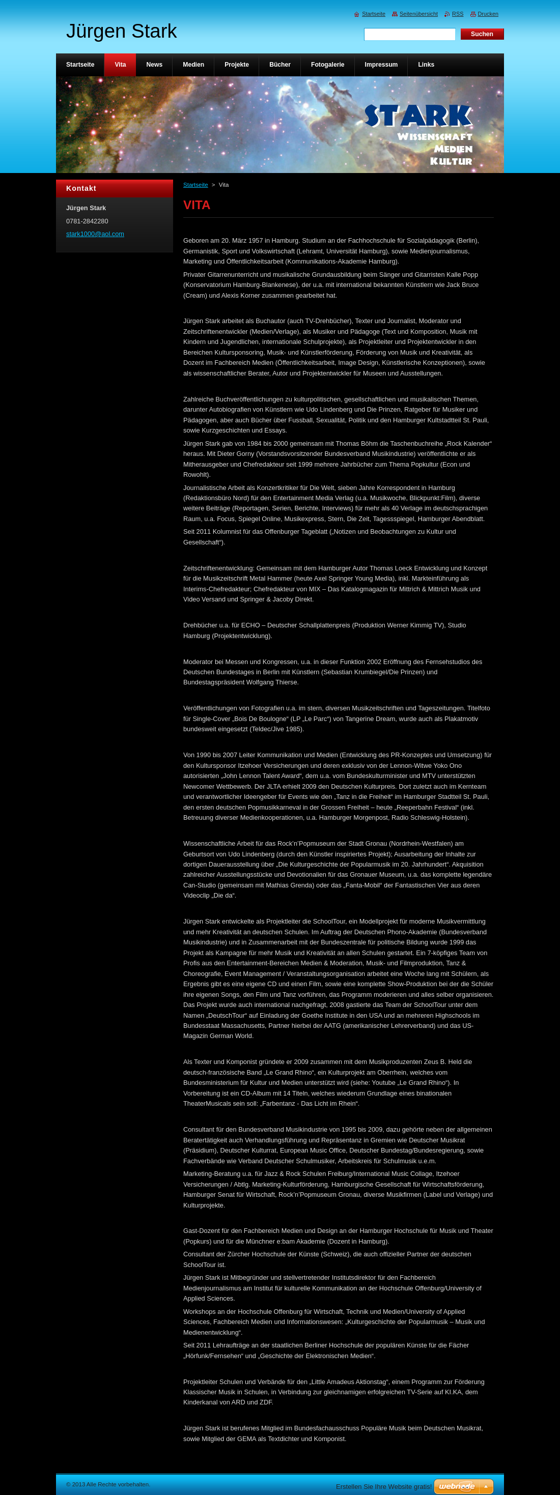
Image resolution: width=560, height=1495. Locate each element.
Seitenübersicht (419, 14)
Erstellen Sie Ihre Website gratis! (384, 1486)
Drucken (488, 14)
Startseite (195, 185)
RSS (457, 14)
